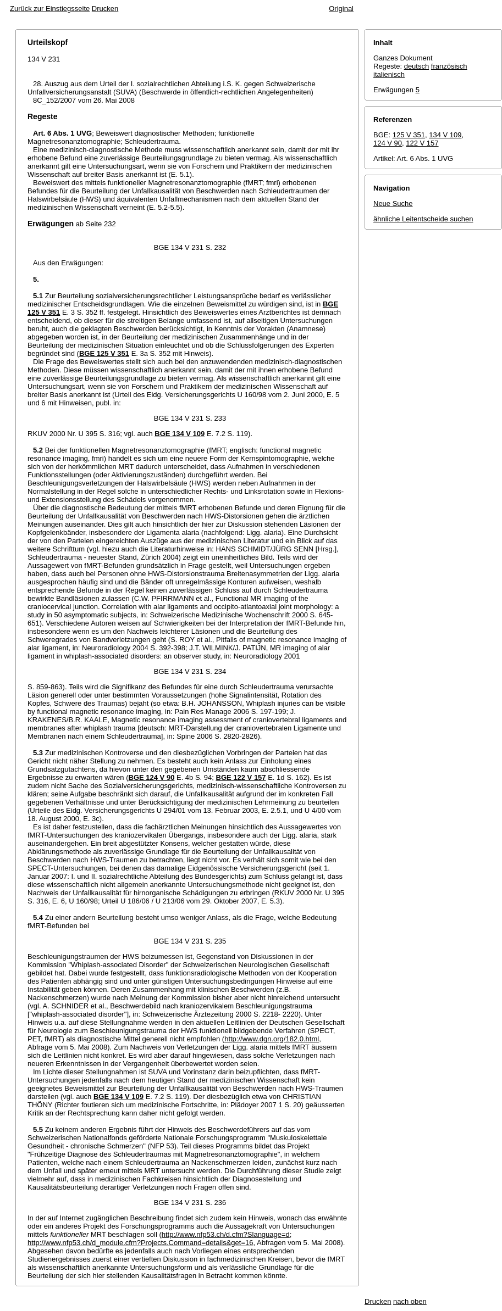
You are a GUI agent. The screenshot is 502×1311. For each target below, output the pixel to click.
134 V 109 (445, 135)
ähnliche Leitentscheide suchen (423, 219)
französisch (449, 66)
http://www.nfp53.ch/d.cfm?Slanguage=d (226, 1234)
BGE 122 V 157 (241, 777)
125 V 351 (409, 135)
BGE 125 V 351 (104, 353)
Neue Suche (393, 203)
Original (341, 8)
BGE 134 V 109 (180, 433)
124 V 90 (387, 143)
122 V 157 (422, 143)
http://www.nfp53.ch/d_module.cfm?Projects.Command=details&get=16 (140, 1243)
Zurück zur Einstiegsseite (50, 8)
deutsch (416, 66)
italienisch (389, 74)
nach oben (410, 1301)
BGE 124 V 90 (152, 777)
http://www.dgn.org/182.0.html (271, 1039)
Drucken (105, 8)
